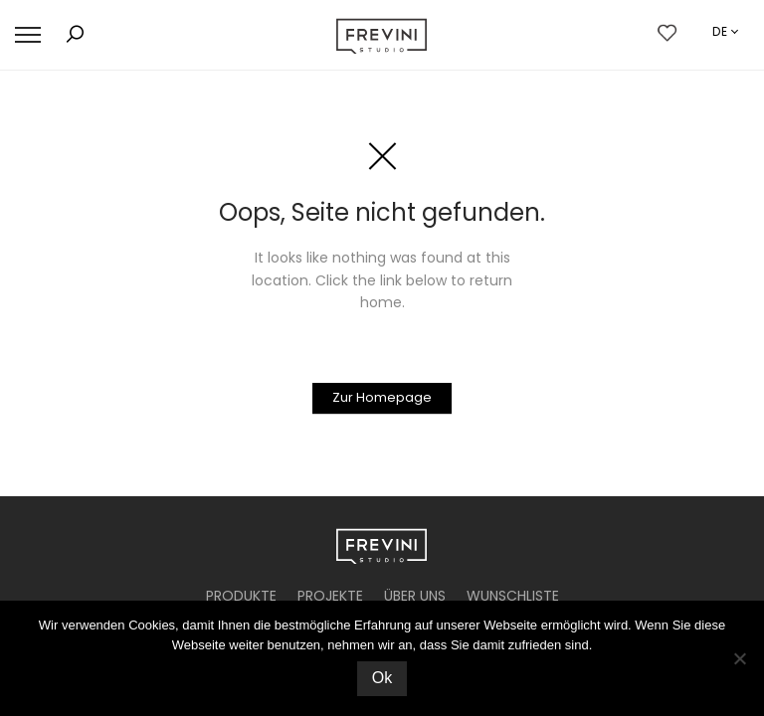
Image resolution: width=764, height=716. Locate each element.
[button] (28, 35)
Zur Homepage (382, 397)
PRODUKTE (241, 596)
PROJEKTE (330, 596)
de (720, 31)
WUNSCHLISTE (513, 596)
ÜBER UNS (415, 596)
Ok (382, 677)
